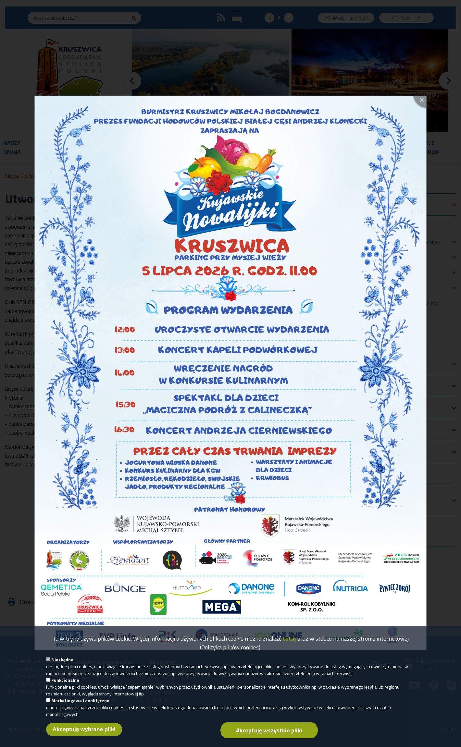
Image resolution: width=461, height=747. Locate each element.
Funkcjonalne (65, 680)
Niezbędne (62, 659)
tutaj (289, 638)
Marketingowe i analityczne (80, 700)
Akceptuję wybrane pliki (84, 729)
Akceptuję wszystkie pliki (269, 730)
